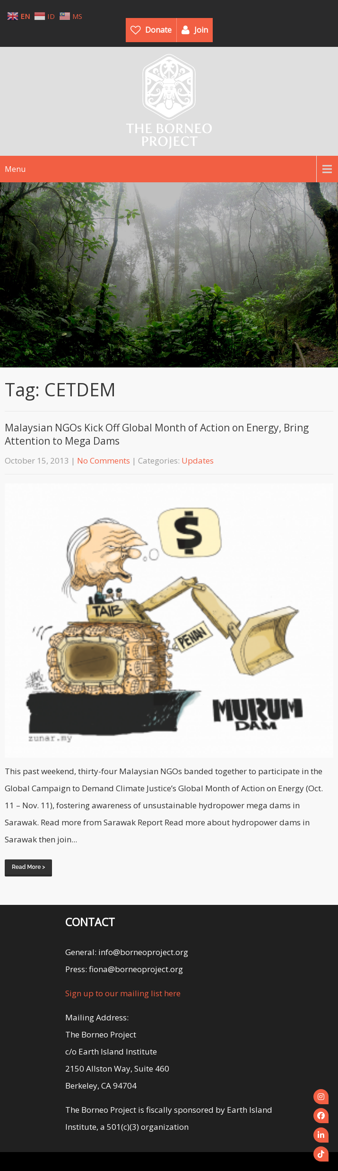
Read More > (28, 867)
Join (201, 30)
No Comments (103, 460)
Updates (198, 460)
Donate (158, 30)
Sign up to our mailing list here (123, 993)
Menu (15, 169)
